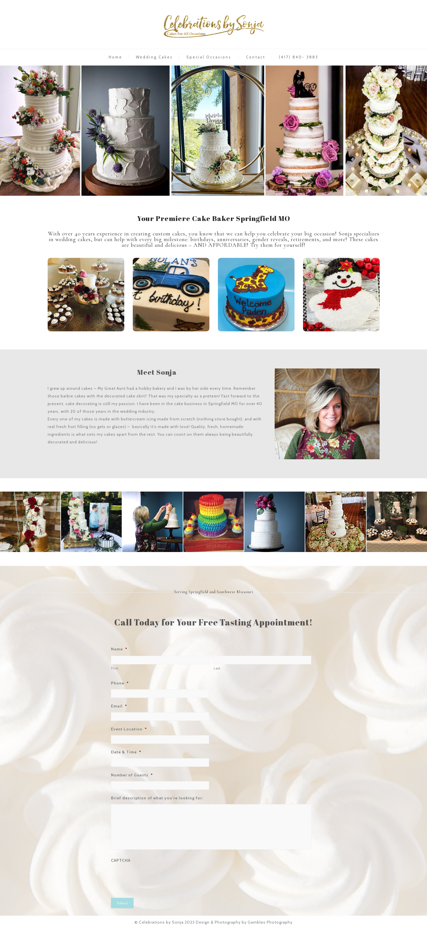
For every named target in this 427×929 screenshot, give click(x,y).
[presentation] (154, 878)
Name (119, 649)
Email (119, 706)
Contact (255, 57)
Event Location (129, 729)
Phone (120, 683)
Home (115, 57)
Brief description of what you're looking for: (157, 798)
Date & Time (126, 752)
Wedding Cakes (154, 57)
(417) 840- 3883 (298, 57)
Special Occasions (208, 57)
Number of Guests (132, 775)
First (114, 668)
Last (217, 668)
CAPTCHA (121, 860)
